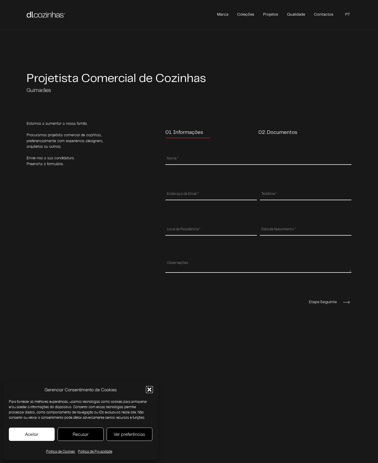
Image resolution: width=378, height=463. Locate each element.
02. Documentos (277, 132)
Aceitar (31, 434)
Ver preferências (129, 434)
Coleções (245, 15)
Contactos (323, 15)
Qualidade (296, 15)
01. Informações (184, 132)
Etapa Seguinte (323, 302)
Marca (222, 15)
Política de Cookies (60, 451)
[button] (149, 390)
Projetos (270, 15)
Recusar (81, 434)
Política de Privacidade (95, 451)
